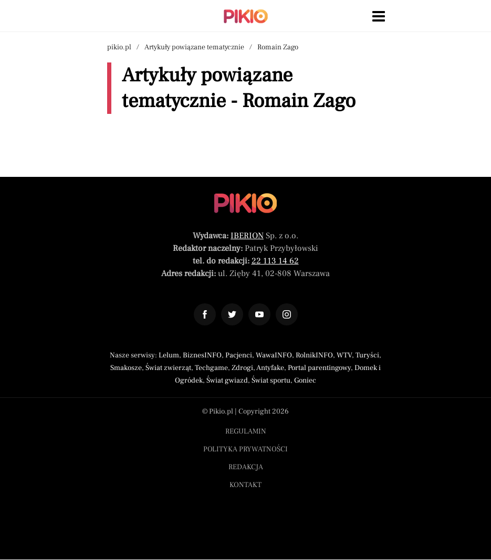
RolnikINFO (314, 355)
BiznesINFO (202, 355)
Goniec (305, 380)
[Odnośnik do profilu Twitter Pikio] (232, 314)
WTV (344, 355)
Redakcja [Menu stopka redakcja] (245, 467)
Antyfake (270, 368)
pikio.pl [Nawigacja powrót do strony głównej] (119, 47)
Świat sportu (271, 380)
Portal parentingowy (319, 368)
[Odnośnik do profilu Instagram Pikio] (287, 314)
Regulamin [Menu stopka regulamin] (245, 431)
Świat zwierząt (168, 368)
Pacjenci (238, 355)
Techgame (211, 368)
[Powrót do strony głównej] (245, 203)
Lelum (169, 355)
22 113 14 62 (275, 261)
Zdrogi (242, 368)
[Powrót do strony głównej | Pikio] (245, 16)
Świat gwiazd (227, 380)
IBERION (247, 235)
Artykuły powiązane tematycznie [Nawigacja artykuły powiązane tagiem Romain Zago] (194, 47)
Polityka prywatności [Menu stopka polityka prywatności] (245, 449)
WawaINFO (274, 355)
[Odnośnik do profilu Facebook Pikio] (205, 314)
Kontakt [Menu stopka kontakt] (245, 485)
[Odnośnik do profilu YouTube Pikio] (259, 314)
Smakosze (126, 368)
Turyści (367, 355)
